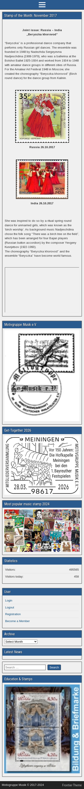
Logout (9, 607)
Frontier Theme (72, 785)
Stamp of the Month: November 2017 (30, 15)
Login (8, 600)
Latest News (13, 652)
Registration (13, 614)
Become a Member (17, 621)
